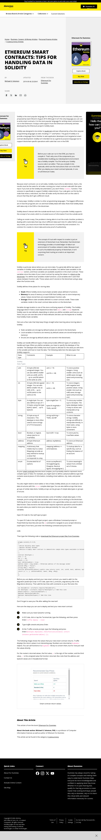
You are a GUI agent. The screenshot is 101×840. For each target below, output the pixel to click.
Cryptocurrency (53, 737)
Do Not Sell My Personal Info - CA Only (86, 821)
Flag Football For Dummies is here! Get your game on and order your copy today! (50, 1)
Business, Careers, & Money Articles (24, 39)
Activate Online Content (12, 783)
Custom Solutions (58, 14)
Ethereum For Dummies (46, 81)
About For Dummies (11, 773)
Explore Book (81, 71)
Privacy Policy (61, 821)
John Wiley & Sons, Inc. (11, 820)
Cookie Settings (70, 821)
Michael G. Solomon (12, 81)
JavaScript (48, 131)
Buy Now (81, 76)
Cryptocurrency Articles (15, 41)
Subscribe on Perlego (81, 82)
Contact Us (8, 778)
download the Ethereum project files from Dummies (60, 536)
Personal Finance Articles (48, 39)
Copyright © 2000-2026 (11, 818)
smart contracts (29, 471)
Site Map (7, 788)
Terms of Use (52, 821)
